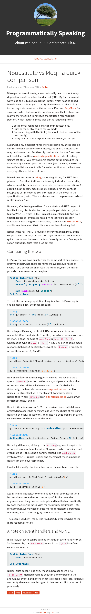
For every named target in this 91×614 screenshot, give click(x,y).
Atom (54, 59)
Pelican (43, 612)
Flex (52, 612)
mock (11, 592)
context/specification (46, 156)
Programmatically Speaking (45, 33)
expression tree (57, 389)
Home (36, 59)
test (36, 592)
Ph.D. (72, 43)
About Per (22, 43)
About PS (39, 43)
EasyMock (70, 108)
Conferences (57, 43)
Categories (45, 59)
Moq (38, 177)
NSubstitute (74, 221)
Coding (45, 86)
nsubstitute (27, 592)
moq (18, 592)
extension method (56, 396)
